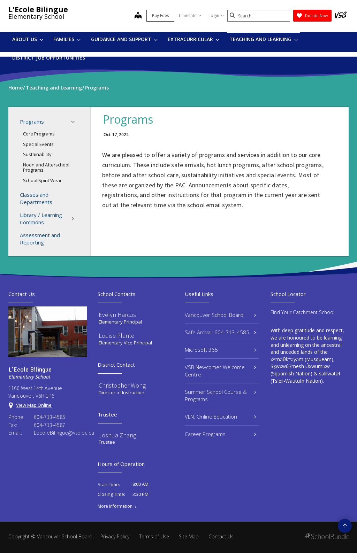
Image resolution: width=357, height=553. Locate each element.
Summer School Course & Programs (220, 395)
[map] (138, 16)
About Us (27, 39)
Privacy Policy (114, 536)
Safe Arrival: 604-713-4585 (220, 332)
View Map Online (34, 405)
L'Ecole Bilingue (38, 9)
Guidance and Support (124, 39)
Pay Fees (160, 15)
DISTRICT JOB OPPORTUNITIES (48, 57)
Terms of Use (154, 536)
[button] (75, 122)
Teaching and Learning (263, 39)
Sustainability (37, 154)
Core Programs (39, 134)
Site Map (189, 536)
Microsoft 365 (220, 349)
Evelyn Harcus (117, 315)
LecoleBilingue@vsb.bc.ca (60, 432)
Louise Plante (116, 336)
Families (67, 39)
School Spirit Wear (42, 180)
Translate (189, 15)
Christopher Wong (122, 385)
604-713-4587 (49, 424)
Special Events (38, 144)
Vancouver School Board (220, 314)
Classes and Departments (36, 198)
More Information (115, 506)
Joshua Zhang (117, 435)
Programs (49, 122)
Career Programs (220, 433)
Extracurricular (193, 39)
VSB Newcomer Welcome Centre (220, 371)
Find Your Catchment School (302, 312)
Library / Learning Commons (49, 218)
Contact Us (221, 536)
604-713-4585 (49, 416)
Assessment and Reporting (40, 239)
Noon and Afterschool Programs (46, 167)
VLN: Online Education (220, 416)
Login (216, 15)
